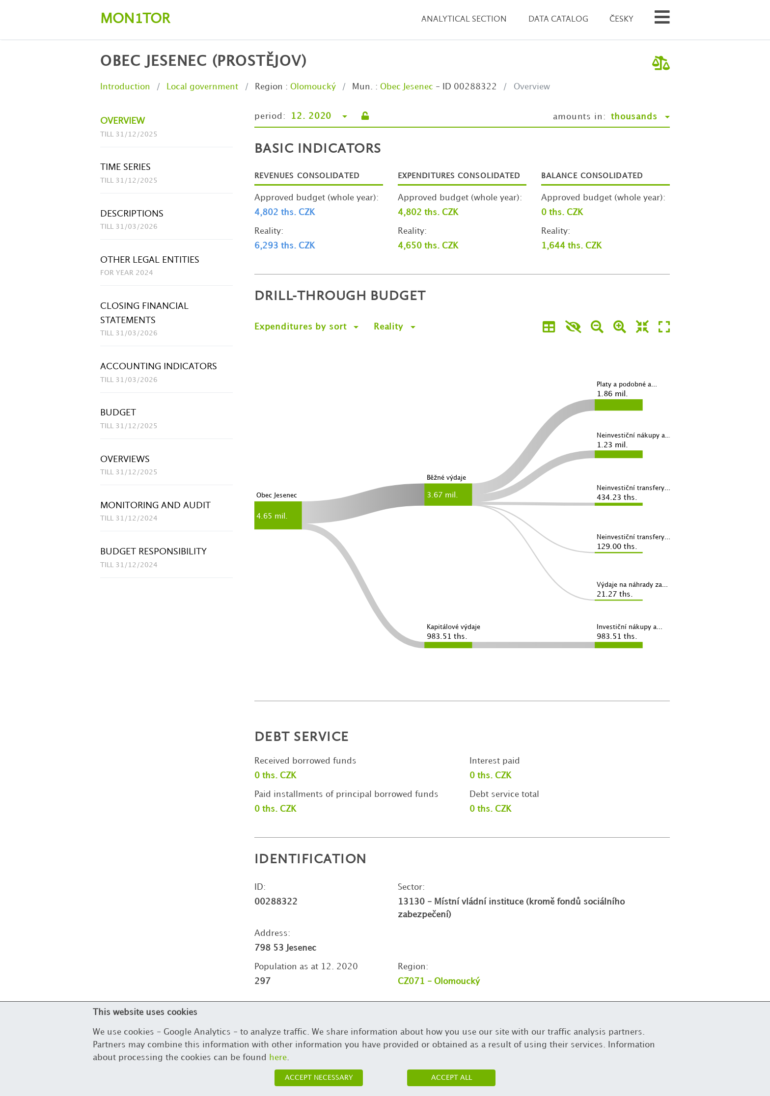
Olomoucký (313, 87)
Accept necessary (319, 1077)
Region (269, 87)
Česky (621, 19)
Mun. (362, 87)
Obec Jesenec (406, 87)
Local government (202, 87)
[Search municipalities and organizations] (662, 20)
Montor (135, 19)
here (278, 1058)
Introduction (125, 87)
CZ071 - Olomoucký (439, 982)
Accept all (451, 1077)
